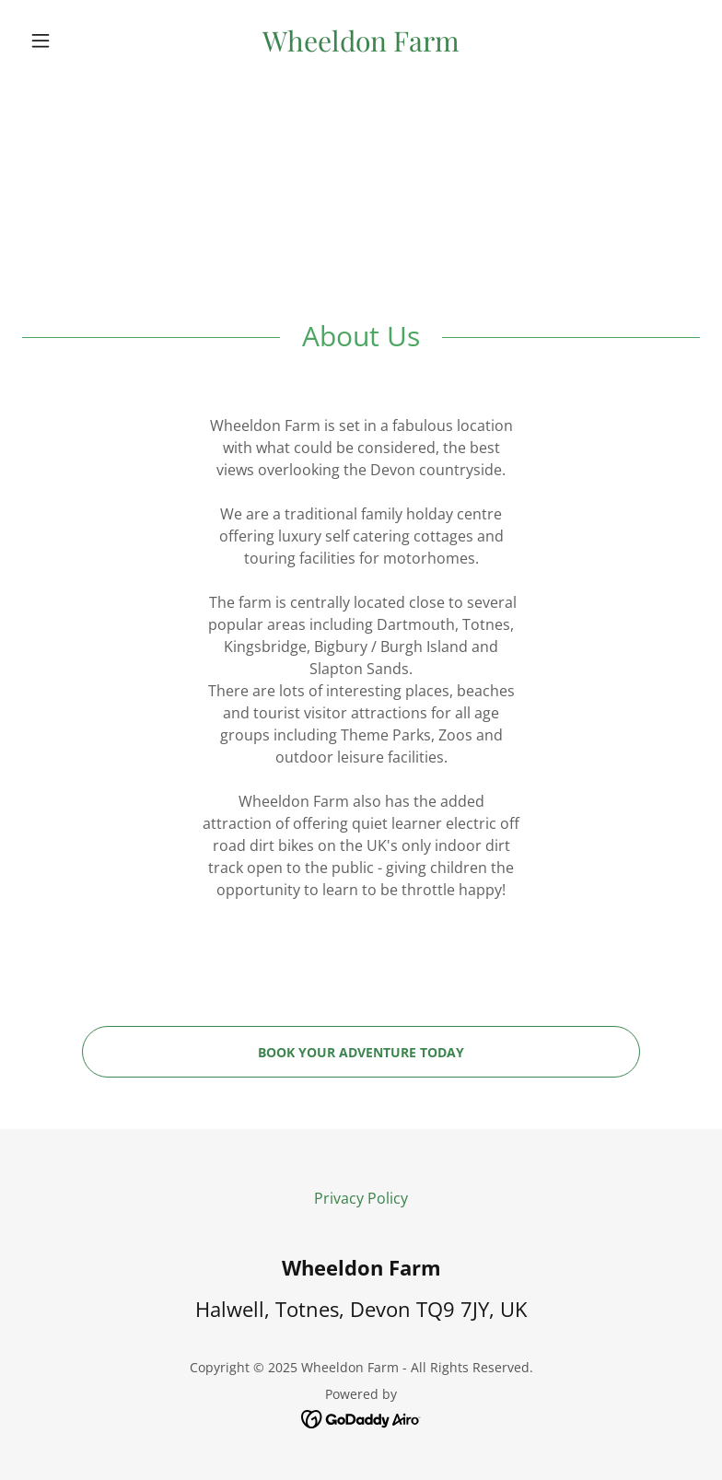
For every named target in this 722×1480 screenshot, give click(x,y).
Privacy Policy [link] (361, 1198)
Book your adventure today (361, 1052)
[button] (72, 40)
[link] (360, 46)
